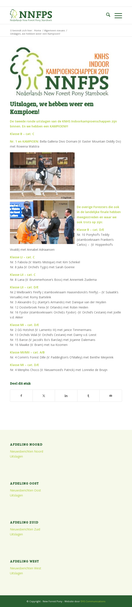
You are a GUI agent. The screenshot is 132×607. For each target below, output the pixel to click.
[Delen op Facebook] (21, 395)
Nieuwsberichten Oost (25, 490)
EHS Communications (93, 601)
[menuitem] (106, 15)
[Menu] (116, 15)
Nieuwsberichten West (25, 568)
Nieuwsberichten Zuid (25, 529)
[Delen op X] (44, 395)
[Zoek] (106, 15)
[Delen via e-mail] (111, 395)
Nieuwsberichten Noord (26, 451)
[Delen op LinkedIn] (66, 395)
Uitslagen (16, 456)
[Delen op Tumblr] (88, 395)
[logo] (55, 15)
